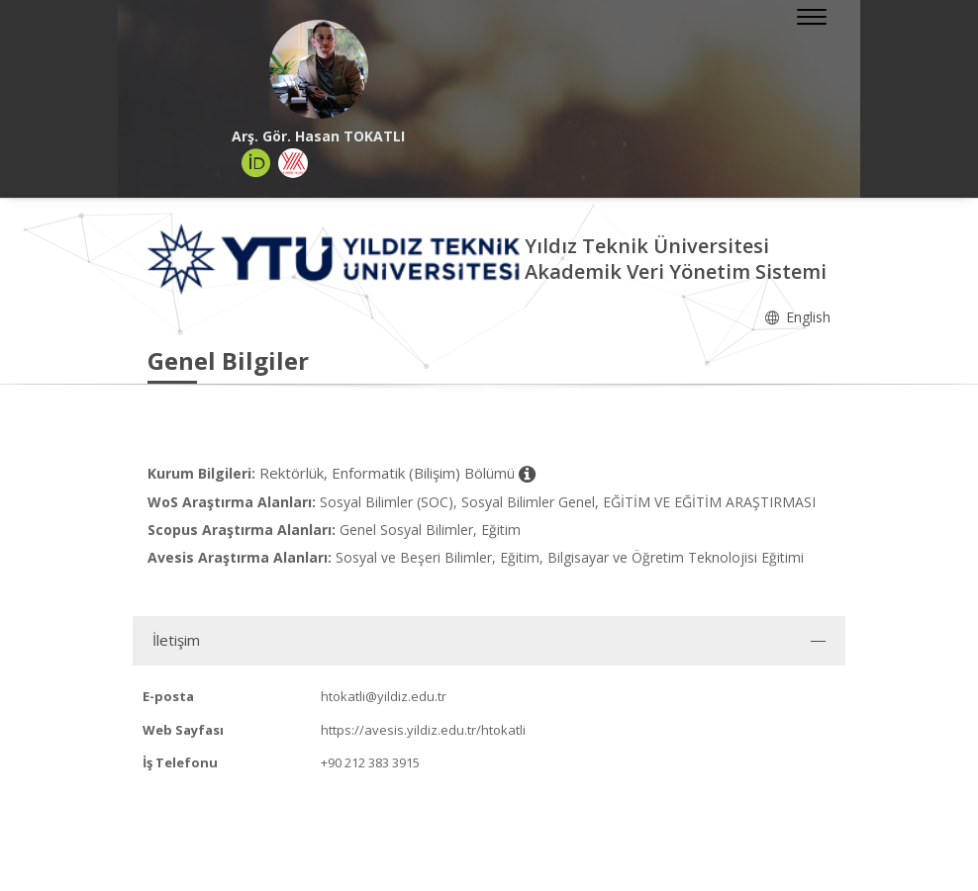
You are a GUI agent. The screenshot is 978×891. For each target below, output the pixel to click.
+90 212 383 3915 (370, 762)
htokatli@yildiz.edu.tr (383, 696)
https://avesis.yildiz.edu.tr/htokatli (423, 730)
